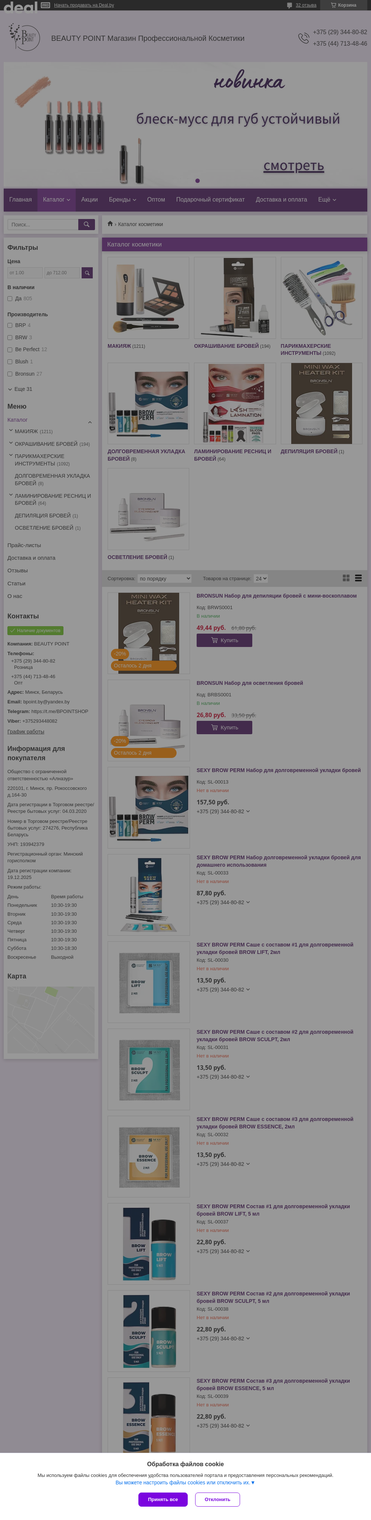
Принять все (163, 1499)
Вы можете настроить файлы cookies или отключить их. (182, 1482)
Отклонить (217, 1499)
